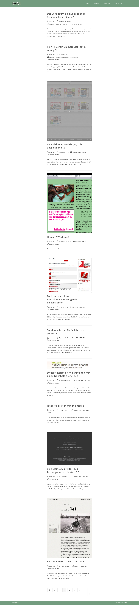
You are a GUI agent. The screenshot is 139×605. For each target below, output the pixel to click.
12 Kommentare (54, 479)
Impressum (119, 603)
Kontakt (125, 603)
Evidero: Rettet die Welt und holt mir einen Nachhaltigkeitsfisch (68, 374)
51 (89, 590)
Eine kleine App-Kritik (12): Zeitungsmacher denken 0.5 (63, 470)
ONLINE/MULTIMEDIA (56, 24)
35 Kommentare (77, 24)
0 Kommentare (54, 155)
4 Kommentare (54, 568)
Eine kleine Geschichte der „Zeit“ (66, 561)
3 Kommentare (54, 310)
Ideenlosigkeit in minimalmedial (66, 405)
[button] (16, 3)
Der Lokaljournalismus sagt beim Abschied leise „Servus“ (66, 15)
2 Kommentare (54, 413)
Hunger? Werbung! (58, 236)
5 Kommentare (54, 60)
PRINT (66, 24)
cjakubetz (52, 21)
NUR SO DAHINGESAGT (56, 57)
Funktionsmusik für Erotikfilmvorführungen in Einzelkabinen (62, 299)
